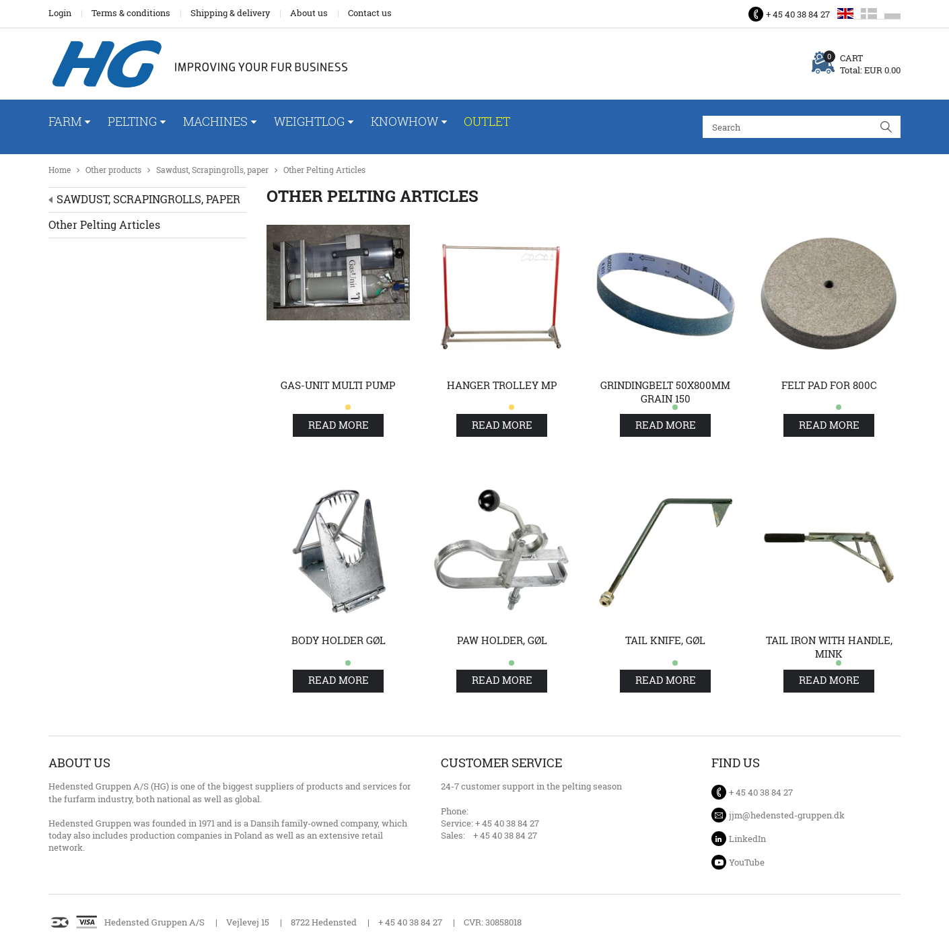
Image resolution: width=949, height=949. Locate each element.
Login (59, 13)
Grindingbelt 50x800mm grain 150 (665, 392)
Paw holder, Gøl (502, 640)
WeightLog (309, 121)
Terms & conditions (131, 13)
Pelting (132, 121)
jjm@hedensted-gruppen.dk (787, 815)
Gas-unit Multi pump (338, 385)
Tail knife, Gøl (665, 640)
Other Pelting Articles (324, 170)
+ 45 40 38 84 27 (798, 14)
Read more (338, 425)
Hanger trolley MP (502, 385)
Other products (113, 170)
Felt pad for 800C (829, 385)
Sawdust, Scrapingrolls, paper (212, 170)
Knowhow (404, 121)
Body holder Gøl (338, 640)
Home (59, 170)
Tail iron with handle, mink (829, 647)
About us (309, 13)
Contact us (370, 13)
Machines (215, 121)
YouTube (747, 862)
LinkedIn (747, 839)
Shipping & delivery (230, 13)
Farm (64, 121)
